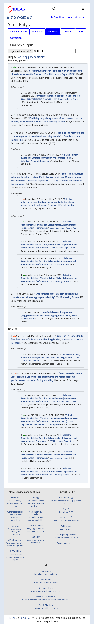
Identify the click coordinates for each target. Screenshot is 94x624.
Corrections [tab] (16, 38)
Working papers (27, 56)
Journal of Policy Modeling (62, 205)
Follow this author (60, 17)
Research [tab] (53, 31)
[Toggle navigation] (53, 9)
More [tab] (80, 31)
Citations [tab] (67, 31)
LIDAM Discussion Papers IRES (58, 74)
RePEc (24, 618)
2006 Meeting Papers (59, 281)
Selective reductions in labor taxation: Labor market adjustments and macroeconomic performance (47, 202)
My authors (74, 17)
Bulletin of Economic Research (35, 161)
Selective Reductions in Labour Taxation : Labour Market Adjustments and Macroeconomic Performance (47, 177)
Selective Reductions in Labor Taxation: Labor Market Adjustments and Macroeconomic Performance (48, 261)
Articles (40, 56)
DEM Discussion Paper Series (65, 99)
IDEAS (12, 618)
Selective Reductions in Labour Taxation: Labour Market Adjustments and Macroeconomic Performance (49, 278)
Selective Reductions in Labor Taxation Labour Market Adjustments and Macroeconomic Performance (48, 224)
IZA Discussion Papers (59, 264)
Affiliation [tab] (37, 31)
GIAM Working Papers (54, 121)
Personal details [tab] (18, 31)
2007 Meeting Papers (68, 297)
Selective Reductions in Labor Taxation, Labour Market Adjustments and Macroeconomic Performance (49, 244)
